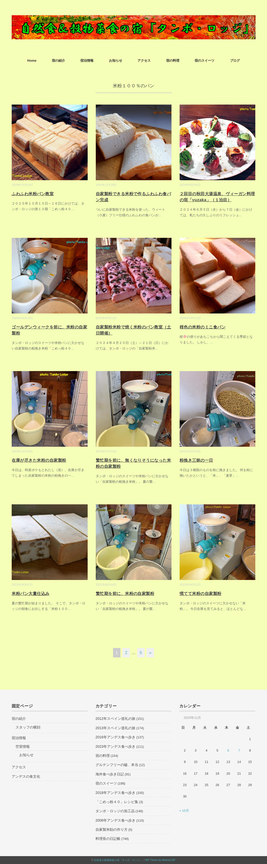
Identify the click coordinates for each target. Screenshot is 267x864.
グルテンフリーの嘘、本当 (117, 765)
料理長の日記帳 (108, 839)
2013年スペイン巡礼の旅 (115, 728)
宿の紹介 (58, 60)
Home (31, 60)
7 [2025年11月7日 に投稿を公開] (239, 750)
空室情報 (22, 746)
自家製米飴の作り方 (112, 829)
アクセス (144, 60)
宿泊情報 (86, 60)
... (72, 209)
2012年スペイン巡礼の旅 (115, 719)
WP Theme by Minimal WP (160, 860)
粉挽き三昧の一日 (196, 460)
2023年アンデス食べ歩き (115, 746)
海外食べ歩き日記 (110, 774)
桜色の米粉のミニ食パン (203, 327)
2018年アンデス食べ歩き (115, 793)
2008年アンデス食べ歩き (115, 820)
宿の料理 (172, 60)
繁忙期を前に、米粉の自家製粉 (125, 593)
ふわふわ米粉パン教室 (33, 194)
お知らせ (115, 60)
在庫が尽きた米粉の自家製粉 (39, 460)
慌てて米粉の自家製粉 (201, 593)
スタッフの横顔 (27, 727)
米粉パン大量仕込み (30, 593)
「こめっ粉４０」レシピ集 (117, 802)
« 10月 (184, 810)
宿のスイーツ (204, 60)
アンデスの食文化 (26, 776)
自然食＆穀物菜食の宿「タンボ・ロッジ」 (118, 860)
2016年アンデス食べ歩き (115, 737)
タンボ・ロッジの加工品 (115, 811)
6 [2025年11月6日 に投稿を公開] (228, 750)
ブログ (235, 60)
